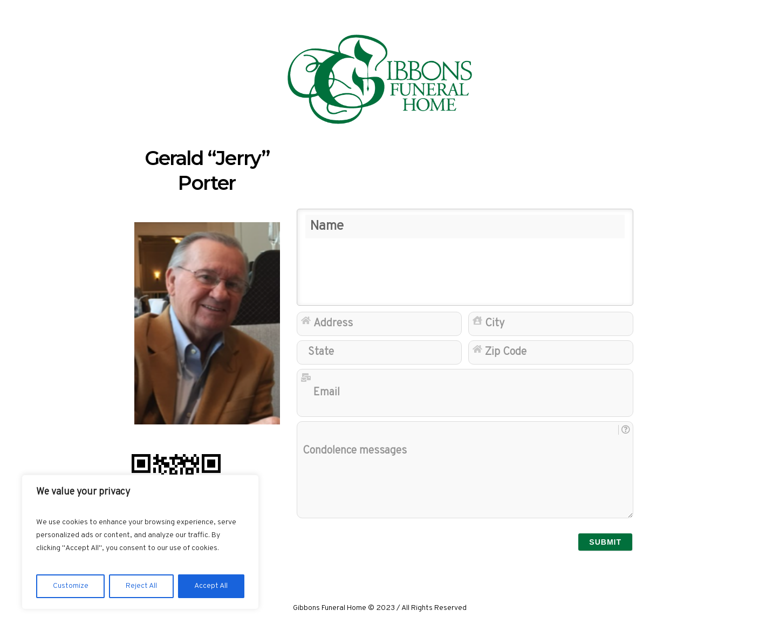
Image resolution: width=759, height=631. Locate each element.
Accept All (211, 586)
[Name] (465, 257)
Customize (70, 586)
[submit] (605, 542)
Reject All (141, 586)
